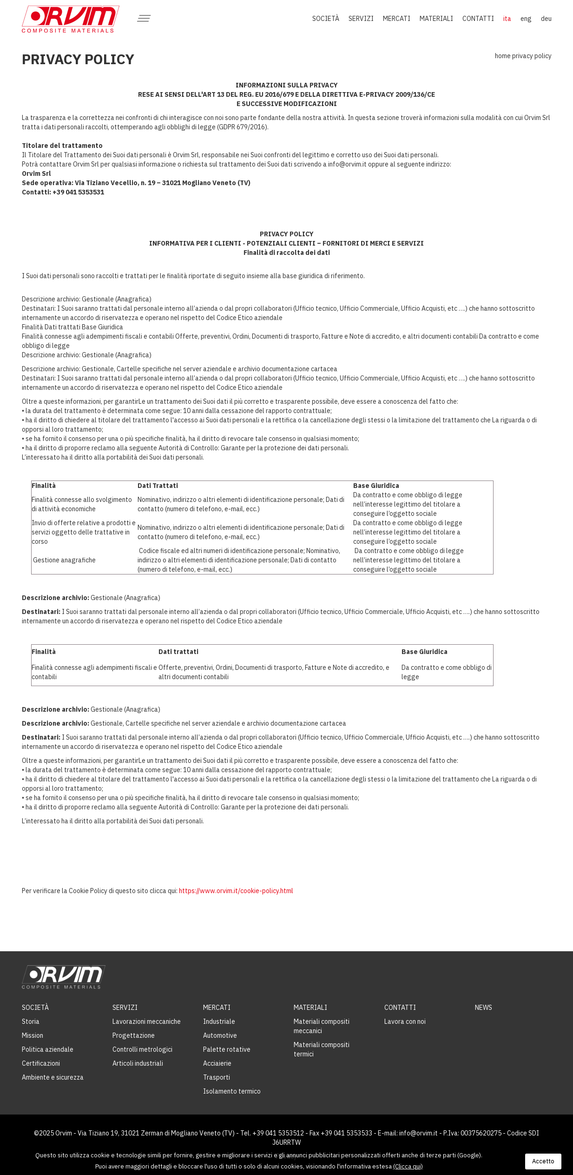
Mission (32, 1035)
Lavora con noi (405, 1021)
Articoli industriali (137, 1063)
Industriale (219, 1021)
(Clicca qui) (408, 1166)
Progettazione (133, 1035)
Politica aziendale (47, 1049)
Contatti (400, 1007)
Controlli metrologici (142, 1049)
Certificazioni (41, 1063)
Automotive (220, 1035)
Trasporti (216, 1077)
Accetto (543, 1161)
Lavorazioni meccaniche (146, 1021)
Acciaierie (217, 1063)
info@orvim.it (418, 1133)
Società (35, 1007)
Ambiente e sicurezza (53, 1077)
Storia (31, 1021)
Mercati (217, 1007)
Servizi (125, 1007)
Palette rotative (226, 1049)
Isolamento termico (232, 1091)
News (483, 1007)
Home (503, 56)
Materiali (310, 1007)
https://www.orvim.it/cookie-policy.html (236, 891)
